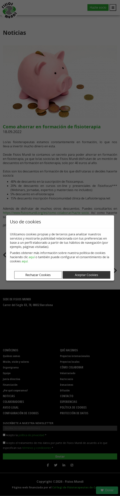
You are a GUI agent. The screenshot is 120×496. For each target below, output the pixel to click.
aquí (32, 257)
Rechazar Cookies (38, 275)
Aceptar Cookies (86, 275)
